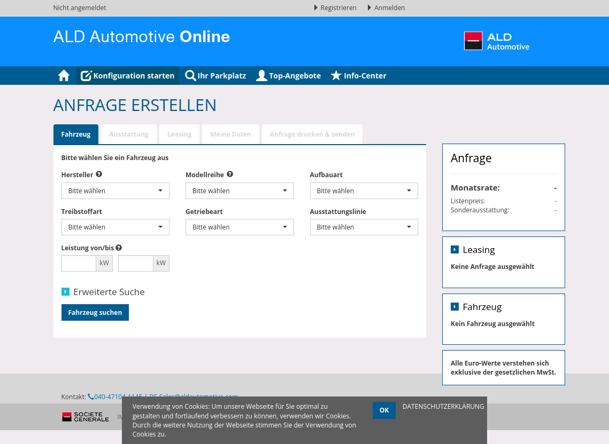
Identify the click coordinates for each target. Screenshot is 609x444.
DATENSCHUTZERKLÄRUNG (443, 406)
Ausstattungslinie (338, 211)
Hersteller (77, 174)
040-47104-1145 (115, 422)
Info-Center (359, 75)
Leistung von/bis (87, 247)
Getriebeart (204, 211)
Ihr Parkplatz (215, 75)
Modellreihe (205, 174)
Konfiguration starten (128, 75)
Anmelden (385, 7)
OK (384, 410)
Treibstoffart (82, 211)
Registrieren (336, 7)
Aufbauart (326, 174)
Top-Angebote (288, 75)
